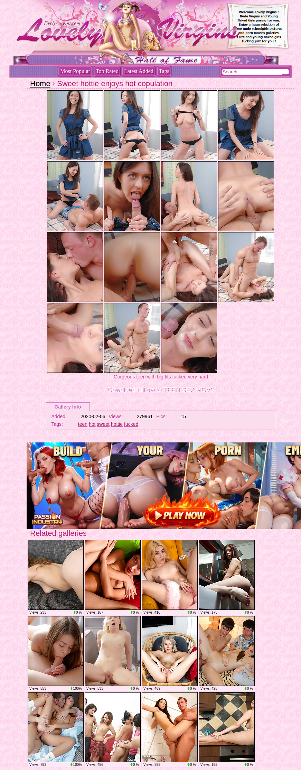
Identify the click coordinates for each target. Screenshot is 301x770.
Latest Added (138, 71)
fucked (131, 424)
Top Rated (107, 71)
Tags (164, 71)
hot (92, 424)
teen (82, 424)
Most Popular (75, 71)
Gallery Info (67, 407)
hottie (117, 424)
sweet (103, 424)
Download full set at (160, 389)
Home (40, 83)
